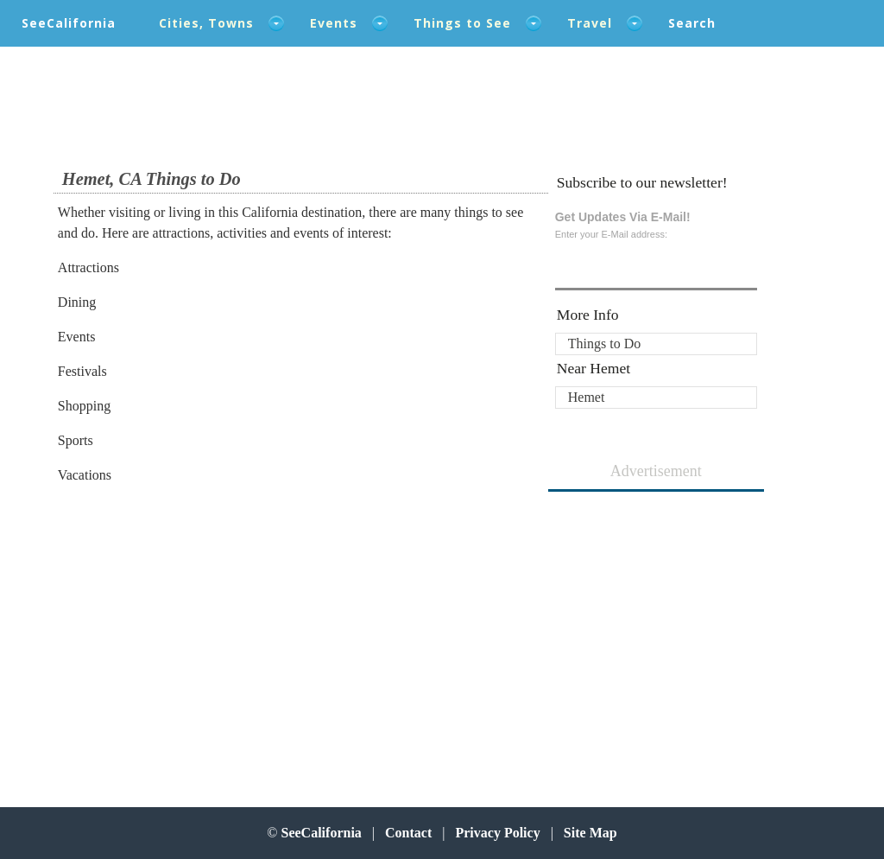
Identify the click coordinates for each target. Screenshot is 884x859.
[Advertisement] (171, 638)
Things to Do (604, 343)
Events (333, 23)
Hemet (586, 397)
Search (692, 23)
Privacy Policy (497, 832)
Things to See (462, 23)
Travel (589, 23)
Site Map (590, 832)
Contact (408, 832)
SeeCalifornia (69, 23)
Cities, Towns (206, 23)
